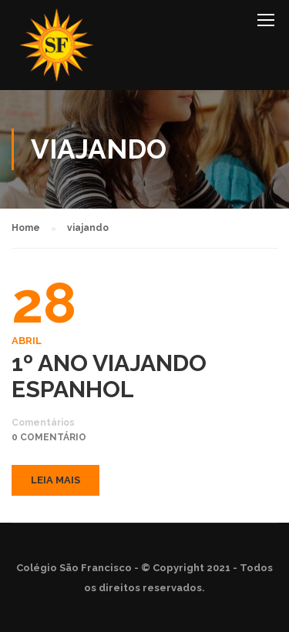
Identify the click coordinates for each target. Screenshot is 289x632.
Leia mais (55, 480)
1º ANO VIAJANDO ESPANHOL (109, 376)
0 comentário (49, 437)
